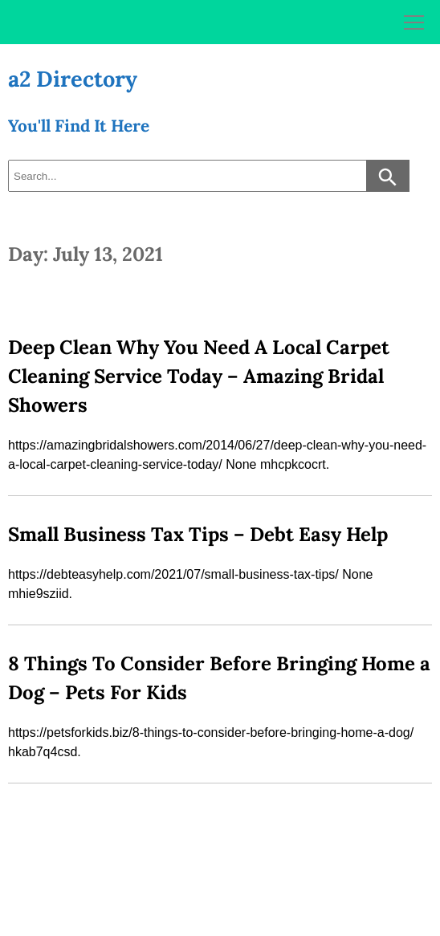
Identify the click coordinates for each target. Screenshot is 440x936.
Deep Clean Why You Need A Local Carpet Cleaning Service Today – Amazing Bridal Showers (198, 376)
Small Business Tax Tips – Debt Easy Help (198, 534)
